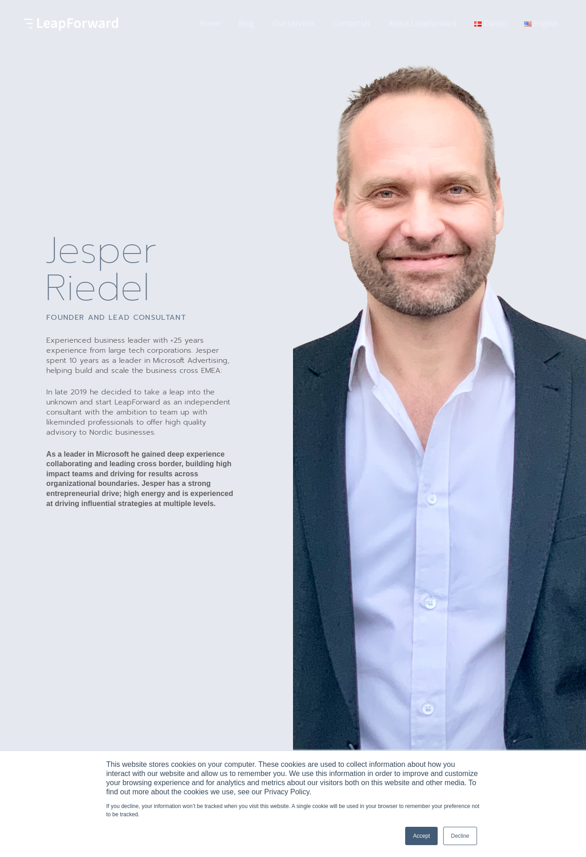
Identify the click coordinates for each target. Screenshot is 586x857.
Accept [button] (421, 836)
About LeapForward (430, 23)
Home (231, 23)
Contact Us (363, 23)
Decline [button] (460, 836)
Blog (264, 23)
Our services (308, 23)
